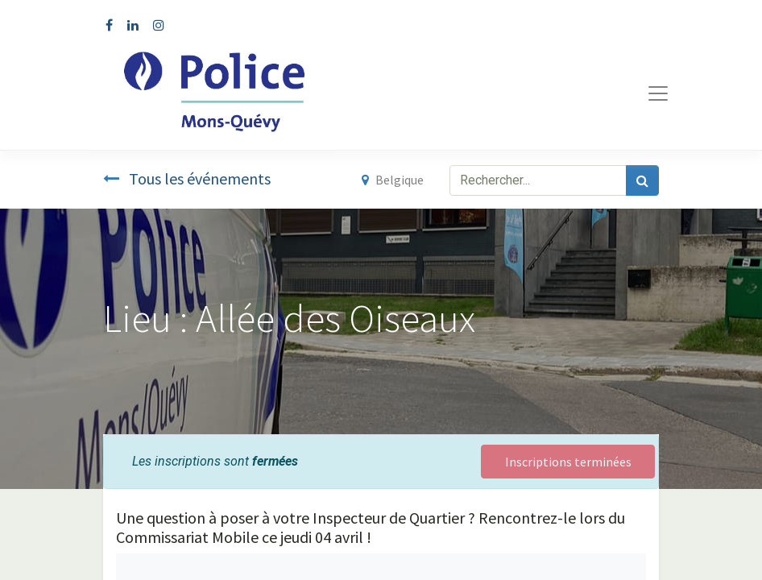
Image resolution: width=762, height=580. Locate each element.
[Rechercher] (642, 180)
